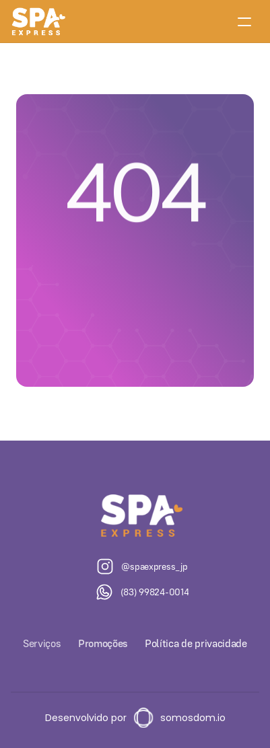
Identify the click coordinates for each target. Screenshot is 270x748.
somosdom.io (193, 717)
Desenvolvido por (86, 717)
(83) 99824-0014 (155, 592)
